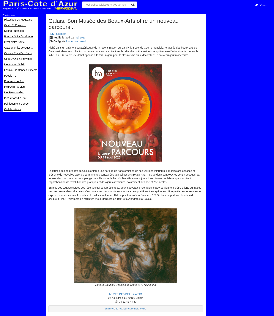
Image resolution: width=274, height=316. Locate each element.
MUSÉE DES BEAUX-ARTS (125, 294)
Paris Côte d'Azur (40, 5)
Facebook (60, 33)
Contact (263, 4)
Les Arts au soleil (76, 41)
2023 (83, 37)
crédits (143, 308)
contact (134, 308)
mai (77, 37)
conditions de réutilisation (117, 308)
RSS (51, 33)
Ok (133, 4)
